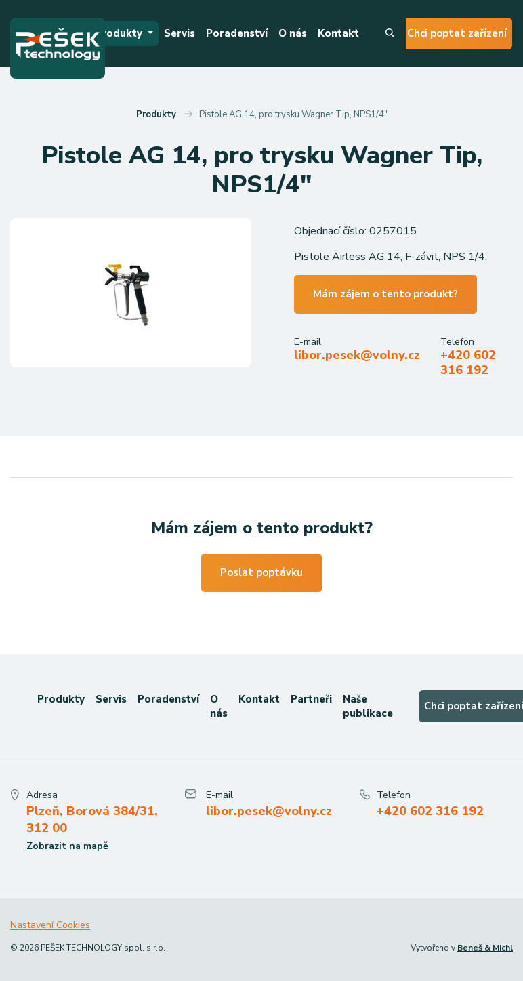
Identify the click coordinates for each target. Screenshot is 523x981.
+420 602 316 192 (468, 362)
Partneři (311, 699)
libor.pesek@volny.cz (357, 355)
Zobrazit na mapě (67, 845)
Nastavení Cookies (50, 925)
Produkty (120, 33)
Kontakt (338, 33)
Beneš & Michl (485, 947)
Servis (179, 33)
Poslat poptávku (261, 572)
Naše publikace (368, 706)
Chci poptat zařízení (457, 33)
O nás (292, 33)
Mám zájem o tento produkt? (385, 294)
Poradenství (237, 33)
